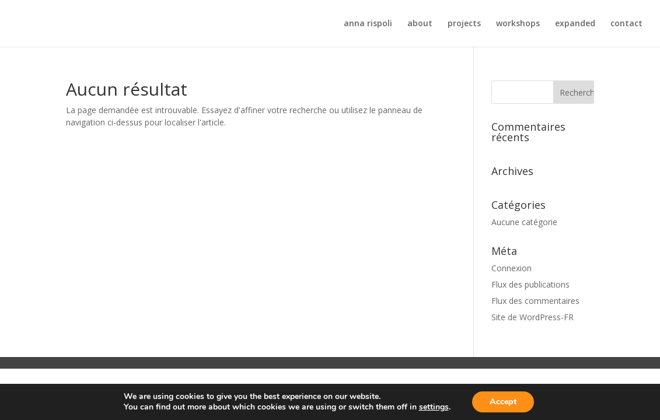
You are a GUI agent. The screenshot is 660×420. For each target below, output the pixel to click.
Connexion (511, 268)
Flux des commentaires (535, 300)
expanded (575, 24)
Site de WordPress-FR (532, 317)
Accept (503, 401)
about (419, 24)
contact (626, 24)
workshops (518, 24)
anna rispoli (368, 24)
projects (464, 24)
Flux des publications (530, 284)
